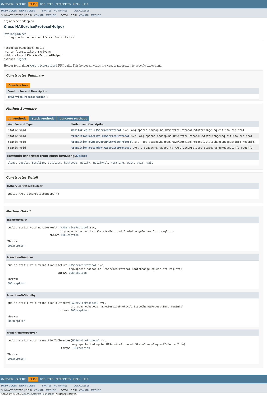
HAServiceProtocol (107, 130)
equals (24, 162)
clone (11, 162)
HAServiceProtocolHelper (26, 96)
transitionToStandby (86, 147)
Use (42, 4)
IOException (70, 234)
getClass (54, 162)
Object (21, 59)
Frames (47, 10)
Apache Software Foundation (38, 394)
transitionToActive (86, 136)
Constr (39, 15)
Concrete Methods (73, 118)
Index (76, 4)
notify (85, 162)
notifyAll (100, 162)
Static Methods (42, 118)
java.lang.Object (15, 33)
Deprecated (63, 4)
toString (117, 162)
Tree (50, 4)
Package (21, 4)
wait (130, 162)
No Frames (60, 10)
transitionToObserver (87, 141)
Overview (7, 4)
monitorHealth (81, 130)
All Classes (82, 10)
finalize (38, 162)
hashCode (70, 162)
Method (51, 15)
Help (85, 4)
